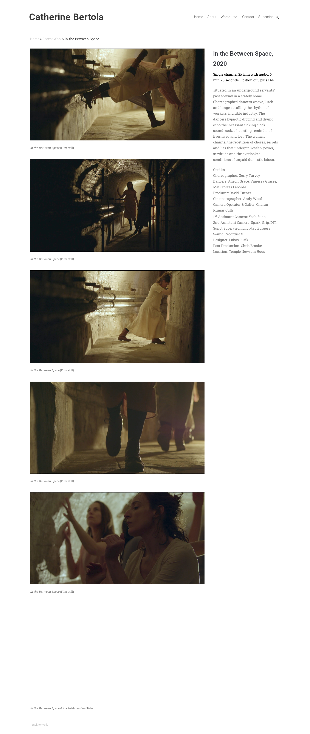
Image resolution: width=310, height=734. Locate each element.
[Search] (277, 17)
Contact (248, 17)
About (211, 17)
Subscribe (265, 17)
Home (198, 17)
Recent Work (51, 39)
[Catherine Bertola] (66, 17)
